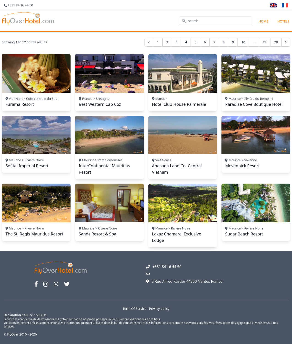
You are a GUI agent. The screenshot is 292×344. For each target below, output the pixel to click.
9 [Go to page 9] (233, 42)
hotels (283, 21)
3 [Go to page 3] (176, 42)
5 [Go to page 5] (195, 42)
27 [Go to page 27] (265, 42)
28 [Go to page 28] (276, 42)
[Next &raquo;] (285, 42)
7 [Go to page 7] (214, 42)
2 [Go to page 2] (167, 42)
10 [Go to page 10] (243, 42)
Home (263, 21)
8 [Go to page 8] (223, 42)
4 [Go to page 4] (186, 42)
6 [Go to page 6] (205, 42)
